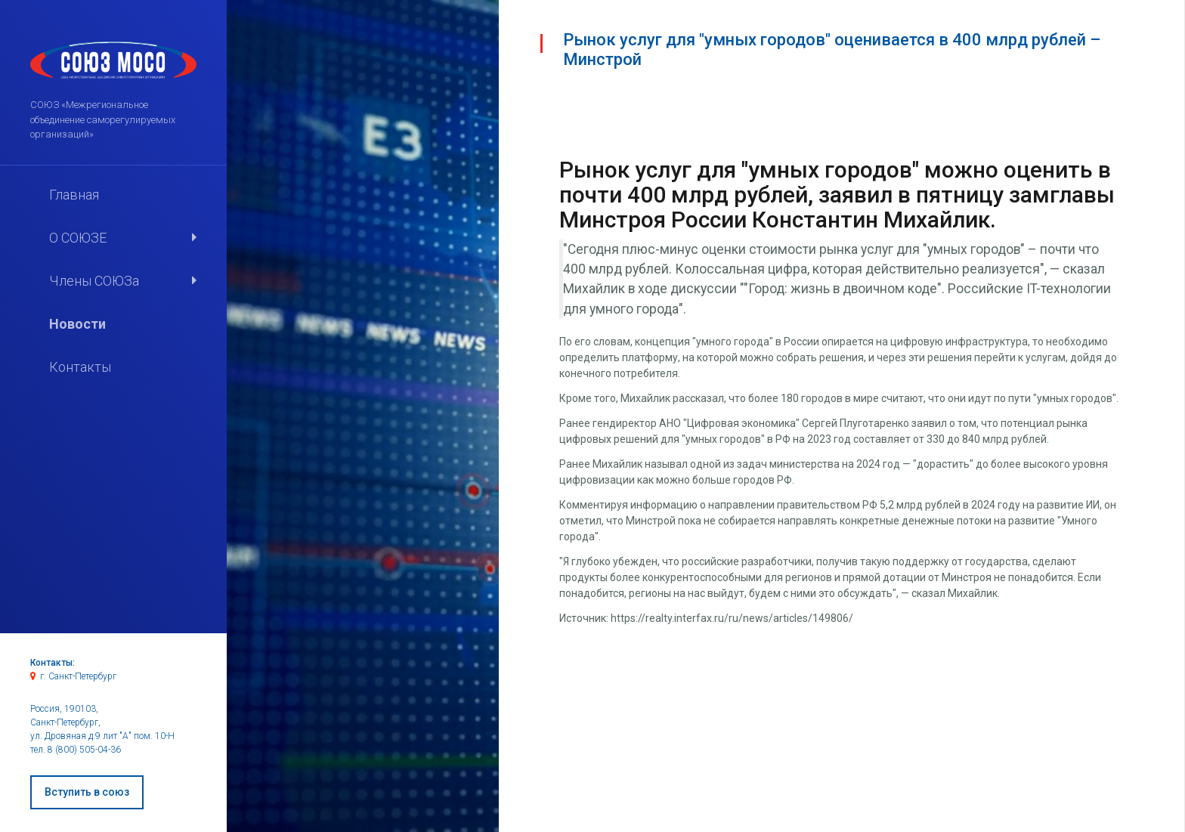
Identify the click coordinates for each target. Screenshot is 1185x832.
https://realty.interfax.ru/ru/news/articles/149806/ (732, 618)
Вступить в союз (87, 792)
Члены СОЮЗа (94, 281)
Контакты (80, 367)
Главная (74, 195)
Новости (77, 324)
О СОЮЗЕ (78, 238)
